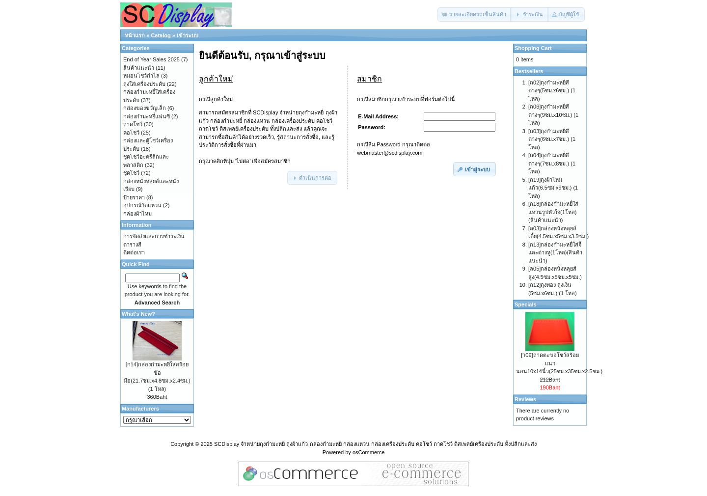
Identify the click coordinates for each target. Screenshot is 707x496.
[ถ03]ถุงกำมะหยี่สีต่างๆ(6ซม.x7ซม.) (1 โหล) (551, 139)
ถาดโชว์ (132, 124)
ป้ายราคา (134, 197)
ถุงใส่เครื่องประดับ (144, 84)
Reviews (525, 399)
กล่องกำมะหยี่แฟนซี (146, 116)
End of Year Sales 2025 (151, 59)
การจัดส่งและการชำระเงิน (154, 236)
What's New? (138, 314)
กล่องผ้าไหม (137, 214)
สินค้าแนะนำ (138, 68)
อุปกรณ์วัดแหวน (142, 205)
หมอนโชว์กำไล (141, 76)
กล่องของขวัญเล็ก (144, 108)
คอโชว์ (131, 133)
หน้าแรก (135, 35)
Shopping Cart (533, 48)
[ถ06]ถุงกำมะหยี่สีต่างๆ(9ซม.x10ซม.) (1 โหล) (553, 115)
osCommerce (368, 452)
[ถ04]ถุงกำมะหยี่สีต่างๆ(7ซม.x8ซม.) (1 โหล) (551, 163)
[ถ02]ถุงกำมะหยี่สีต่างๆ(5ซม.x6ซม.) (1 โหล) (551, 91)
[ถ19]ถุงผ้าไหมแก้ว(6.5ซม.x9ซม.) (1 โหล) (553, 188)
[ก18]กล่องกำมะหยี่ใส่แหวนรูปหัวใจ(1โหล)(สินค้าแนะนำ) (553, 212)
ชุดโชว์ (131, 173)
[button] (474, 14)
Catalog (160, 35)
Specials (526, 304)
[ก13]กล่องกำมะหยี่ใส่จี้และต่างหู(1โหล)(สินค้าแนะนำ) (555, 253)
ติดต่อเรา (134, 252)
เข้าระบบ (187, 35)
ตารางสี (132, 245)
